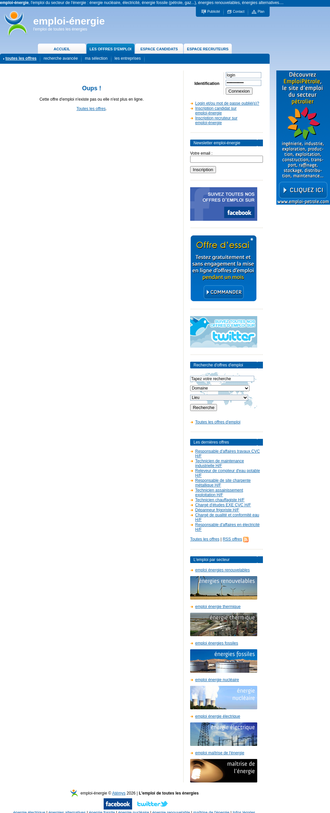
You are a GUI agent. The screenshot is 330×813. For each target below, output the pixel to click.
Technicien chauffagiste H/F (219, 500)
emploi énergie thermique (217, 606)
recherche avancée (61, 58)
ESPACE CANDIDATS (159, 49)
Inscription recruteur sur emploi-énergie (216, 120)
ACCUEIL (62, 49)
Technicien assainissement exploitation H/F (219, 492)
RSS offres (232, 539)
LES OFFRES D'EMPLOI (110, 49)
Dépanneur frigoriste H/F (217, 510)
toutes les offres (21, 58)
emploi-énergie (69, 21)
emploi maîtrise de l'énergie (219, 753)
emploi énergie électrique (217, 716)
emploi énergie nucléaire (217, 679)
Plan (261, 11)
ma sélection (96, 58)
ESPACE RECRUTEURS (208, 49)
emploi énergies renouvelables (222, 570)
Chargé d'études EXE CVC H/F (223, 505)
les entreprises (128, 58)
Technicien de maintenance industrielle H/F (219, 463)
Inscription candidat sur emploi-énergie (215, 110)
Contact (238, 11)
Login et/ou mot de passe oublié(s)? (227, 103)
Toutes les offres (91, 108)
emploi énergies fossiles (216, 643)
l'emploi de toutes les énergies (60, 29)
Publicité (213, 11)
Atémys (118, 793)
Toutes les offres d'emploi (217, 422)
